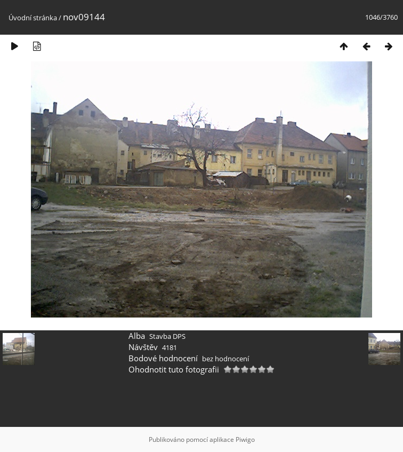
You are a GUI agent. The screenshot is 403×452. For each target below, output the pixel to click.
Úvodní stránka (33, 17)
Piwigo (245, 439)
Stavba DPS (167, 336)
